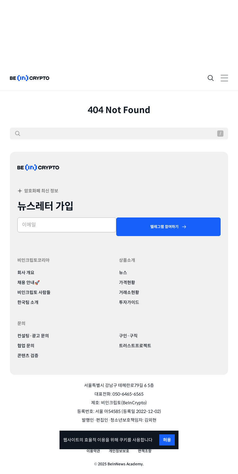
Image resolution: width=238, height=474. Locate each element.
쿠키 (123, 440)
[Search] (210, 78)
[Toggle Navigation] (224, 78)
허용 (167, 440)
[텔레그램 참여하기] (168, 226)
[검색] (18, 133)
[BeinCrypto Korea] (38, 175)
